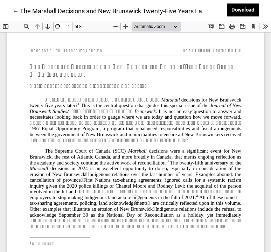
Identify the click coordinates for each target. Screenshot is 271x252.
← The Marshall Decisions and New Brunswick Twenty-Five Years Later (111, 10)
